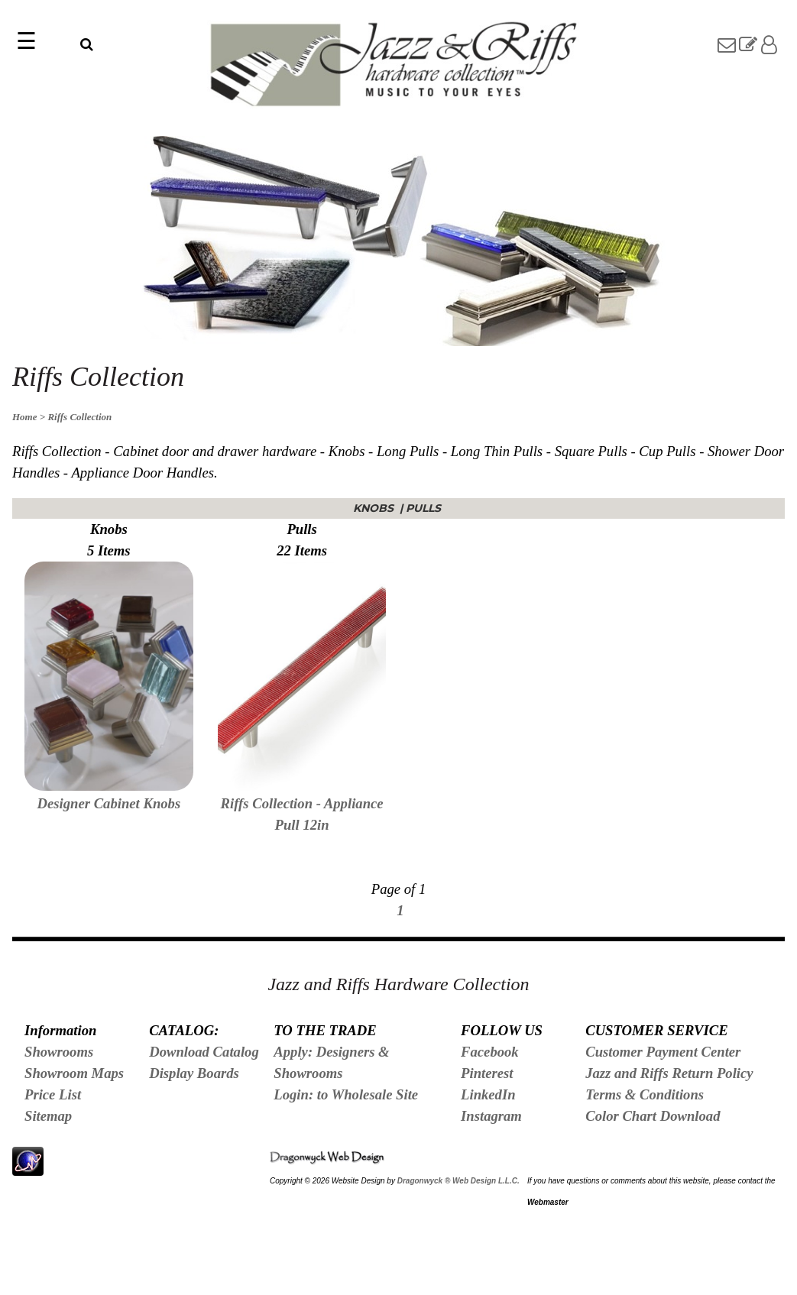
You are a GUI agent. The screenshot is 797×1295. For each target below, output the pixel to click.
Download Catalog (204, 1052)
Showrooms (58, 1052)
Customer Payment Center (662, 1052)
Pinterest (487, 1073)
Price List (52, 1094)
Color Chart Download (652, 1116)
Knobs (375, 508)
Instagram (491, 1116)
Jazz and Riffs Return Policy (669, 1073)
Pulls (425, 508)
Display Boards (194, 1073)
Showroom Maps (74, 1073)
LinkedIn (488, 1094)
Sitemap (48, 1116)
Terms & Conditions (644, 1094)
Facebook (490, 1052)
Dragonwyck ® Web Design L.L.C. (458, 1181)
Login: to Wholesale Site (346, 1094)
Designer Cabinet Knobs (109, 803)
